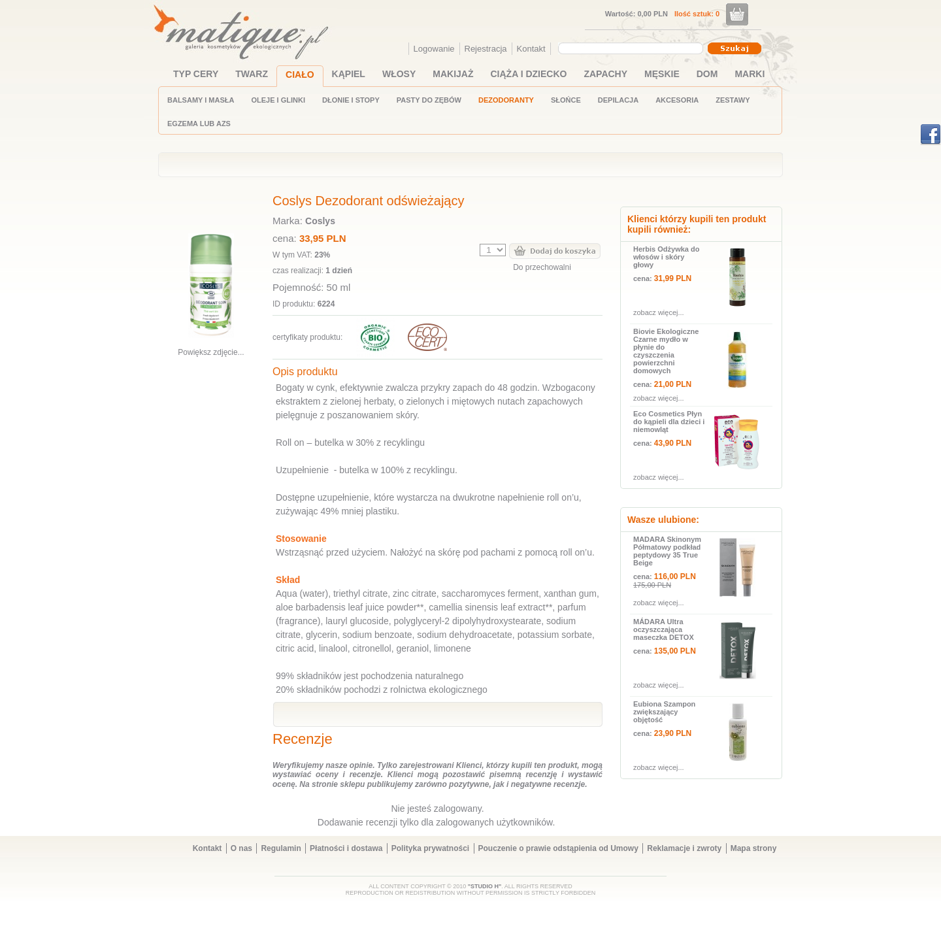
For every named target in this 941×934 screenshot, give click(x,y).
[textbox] (627, 47)
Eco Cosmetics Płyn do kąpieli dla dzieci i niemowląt (668, 421)
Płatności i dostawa (346, 848)
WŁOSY (399, 74)
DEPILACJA (618, 100)
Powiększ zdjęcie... (211, 352)
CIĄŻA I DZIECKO (529, 74)
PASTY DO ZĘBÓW (429, 100)
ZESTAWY (733, 100)
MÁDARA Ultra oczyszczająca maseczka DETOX (663, 629)
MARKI (750, 74)
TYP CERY (195, 74)
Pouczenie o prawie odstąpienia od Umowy (558, 848)
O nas (241, 848)
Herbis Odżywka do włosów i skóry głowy (666, 257)
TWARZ (251, 74)
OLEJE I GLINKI (278, 100)
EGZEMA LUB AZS (199, 123)
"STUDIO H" (485, 886)
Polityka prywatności (430, 848)
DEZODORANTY (506, 100)
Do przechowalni (542, 267)
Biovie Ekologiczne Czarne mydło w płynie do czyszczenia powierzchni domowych (666, 351)
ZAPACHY (605, 74)
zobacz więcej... (658, 312)
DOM (707, 74)
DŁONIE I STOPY (351, 100)
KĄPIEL (348, 74)
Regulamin (281, 848)
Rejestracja (486, 49)
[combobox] (632, 48)
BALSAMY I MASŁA (200, 100)
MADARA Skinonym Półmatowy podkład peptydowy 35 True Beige (667, 551)
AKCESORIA (677, 100)
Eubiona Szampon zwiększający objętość (664, 712)
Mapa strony (754, 848)
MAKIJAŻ (453, 74)
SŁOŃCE (566, 100)
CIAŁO (300, 74)
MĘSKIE (662, 74)
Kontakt (531, 49)
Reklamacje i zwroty (684, 848)
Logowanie (434, 49)
